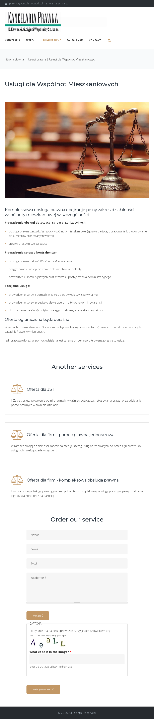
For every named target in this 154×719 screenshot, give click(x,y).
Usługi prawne (51, 40)
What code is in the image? (50, 652)
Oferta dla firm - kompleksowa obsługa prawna (73, 480)
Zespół (30, 40)
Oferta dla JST (41, 389)
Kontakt (95, 40)
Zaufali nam (75, 40)
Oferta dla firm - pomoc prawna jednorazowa (70, 434)
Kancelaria (12, 40)
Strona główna (14, 59)
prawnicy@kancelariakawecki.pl (26, 3)
